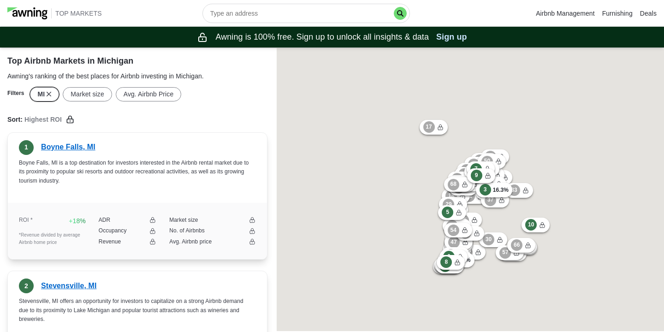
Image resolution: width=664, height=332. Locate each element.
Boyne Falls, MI (68, 147)
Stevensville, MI (68, 286)
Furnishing (617, 13)
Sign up (451, 37)
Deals (648, 13)
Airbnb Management (565, 13)
